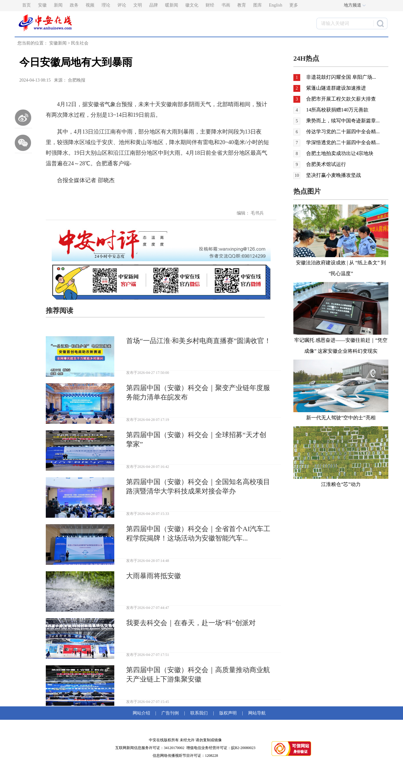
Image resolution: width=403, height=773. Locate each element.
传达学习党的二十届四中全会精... (343, 131)
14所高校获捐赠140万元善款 (337, 109)
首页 (26, 5)
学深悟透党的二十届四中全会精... (343, 142)
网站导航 (256, 713)
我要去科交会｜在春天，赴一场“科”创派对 (191, 623)
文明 (137, 5)
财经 (210, 5)
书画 (225, 5)
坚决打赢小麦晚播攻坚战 (333, 175)
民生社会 (79, 43)
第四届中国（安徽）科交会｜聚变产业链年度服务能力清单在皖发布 (198, 392)
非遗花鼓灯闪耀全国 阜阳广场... (341, 77)
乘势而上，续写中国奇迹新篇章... (343, 120)
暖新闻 (171, 5)
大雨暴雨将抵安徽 (153, 576)
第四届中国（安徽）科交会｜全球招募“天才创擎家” (196, 439)
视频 (90, 5)
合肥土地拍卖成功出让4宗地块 (339, 153)
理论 (106, 5)
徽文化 (191, 5)
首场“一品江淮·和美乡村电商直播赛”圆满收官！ (198, 341)
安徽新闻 (58, 43)
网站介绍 (142, 713)
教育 (241, 5)
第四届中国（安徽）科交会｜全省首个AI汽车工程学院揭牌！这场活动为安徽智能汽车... (198, 533)
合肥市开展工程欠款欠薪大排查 (341, 98)
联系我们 (199, 713)
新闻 (58, 5)
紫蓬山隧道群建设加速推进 (336, 88)
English (275, 5)
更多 (293, 5)
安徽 (42, 5)
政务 (74, 5)
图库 (257, 5)
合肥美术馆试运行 (326, 164)
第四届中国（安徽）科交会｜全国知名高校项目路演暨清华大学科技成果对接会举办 (198, 486)
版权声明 (228, 713)
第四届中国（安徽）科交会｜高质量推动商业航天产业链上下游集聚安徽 (198, 674)
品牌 (153, 5)
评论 (121, 5)
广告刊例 (170, 713)
